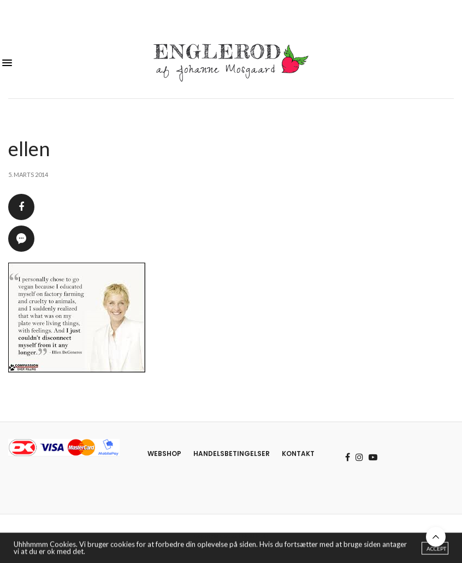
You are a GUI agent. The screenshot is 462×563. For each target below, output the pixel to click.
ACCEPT (436, 549)
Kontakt (298, 453)
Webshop (164, 453)
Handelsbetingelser (231, 453)
